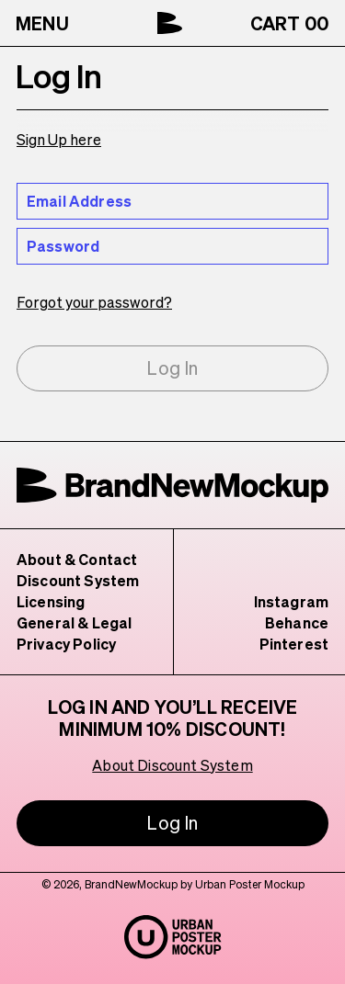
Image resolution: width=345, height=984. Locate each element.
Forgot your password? (92, 302)
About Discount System (173, 765)
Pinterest (296, 643)
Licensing (51, 601)
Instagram (292, 601)
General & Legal (74, 622)
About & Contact (76, 559)
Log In (172, 367)
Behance (297, 622)
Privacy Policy (68, 643)
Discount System (77, 580)
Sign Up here (59, 139)
